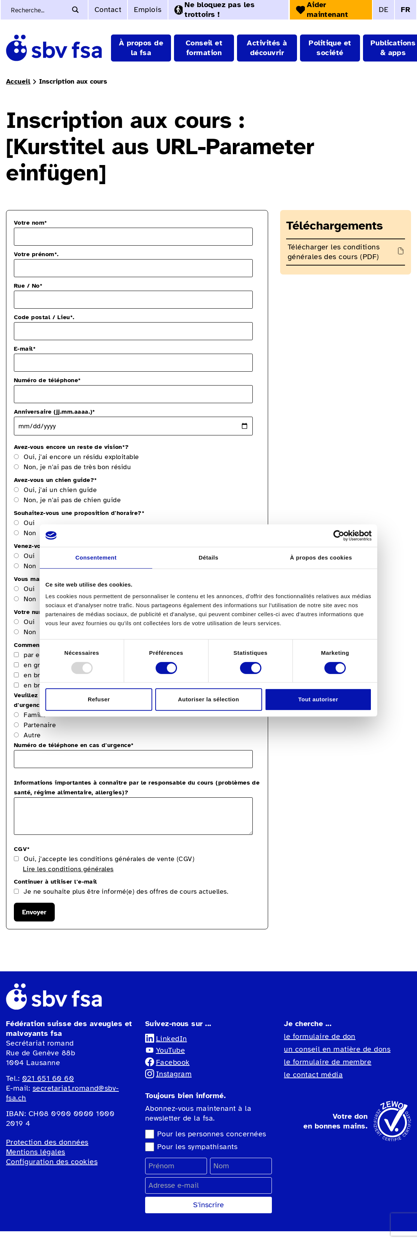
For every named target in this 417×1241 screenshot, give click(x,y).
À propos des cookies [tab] (321, 557)
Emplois (147, 9)
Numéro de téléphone (47, 380)
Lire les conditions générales (68, 869)
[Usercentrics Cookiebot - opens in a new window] (339, 535)
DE (383, 9)
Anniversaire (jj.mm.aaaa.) (54, 412)
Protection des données (47, 1142)
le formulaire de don (320, 1036)
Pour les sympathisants (197, 1146)
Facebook (167, 1062)
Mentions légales (35, 1152)
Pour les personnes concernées (211, 1134)
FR (405, 9)
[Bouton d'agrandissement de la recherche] (75, 9)
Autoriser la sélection (208, 699)
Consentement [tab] (96, 557)
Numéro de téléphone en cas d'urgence (74, 745)
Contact (107, 9)
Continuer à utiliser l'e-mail (55, 881)
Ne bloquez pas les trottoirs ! (214, 9)
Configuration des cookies (52, 1161)
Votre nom (30, 223)
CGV (22, 849)
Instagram (168, 1074)
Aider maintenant (322, 9)
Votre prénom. (36, 254)
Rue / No (28, 286)
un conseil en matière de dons (337, 1049)
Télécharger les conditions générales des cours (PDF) (334, 251)
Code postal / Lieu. (44, 317)
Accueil (18, 81)
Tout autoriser (318, 699)
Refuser (99, 699)
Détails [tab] (209, 557)
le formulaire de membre (327, 1062)
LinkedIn (166, 1038)
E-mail (25, 349)
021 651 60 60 (48, 1078)
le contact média (313, 1074)
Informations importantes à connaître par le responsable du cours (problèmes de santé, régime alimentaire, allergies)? (137, 787)
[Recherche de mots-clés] (38, 10)
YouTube (165, 1050)
